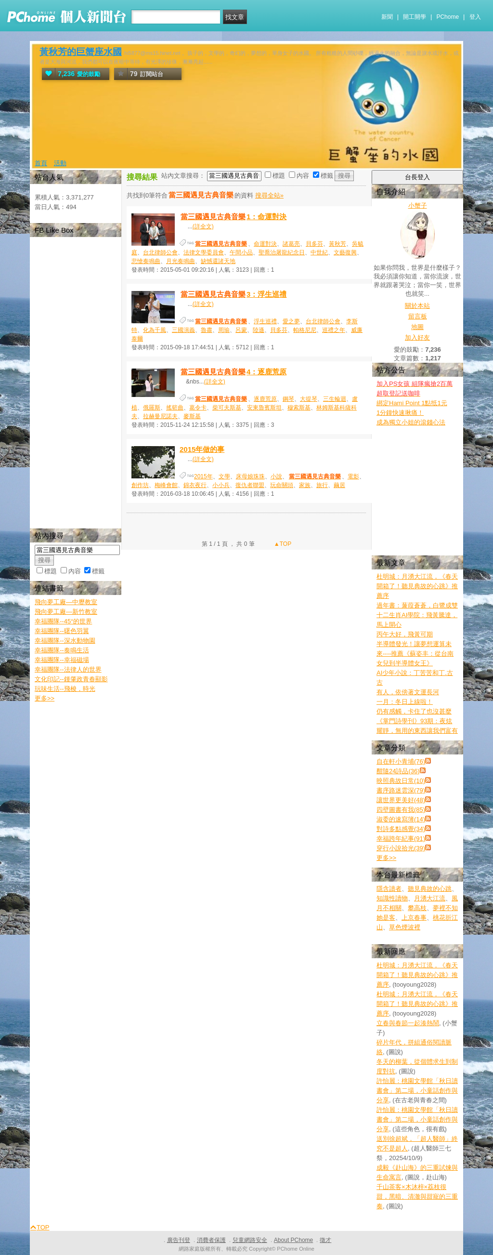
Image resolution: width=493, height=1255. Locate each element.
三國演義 (183, 330)
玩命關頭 (281, 485)
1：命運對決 (233, 216)
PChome (447, 16)
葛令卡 (198, 407)
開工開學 (414, 16)
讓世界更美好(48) (400, 800)
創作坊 (140, 485)
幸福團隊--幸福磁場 (62, 659)
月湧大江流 (429, 898)
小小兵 (221, 485)
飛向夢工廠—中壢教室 (66, 602)
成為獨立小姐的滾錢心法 (410, 422)
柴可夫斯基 (226, 407)
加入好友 (417, 337)
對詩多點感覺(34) (400, 828)
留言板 (417, 316)
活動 (60, 163)
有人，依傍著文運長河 (407, 692)
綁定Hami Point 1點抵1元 (411, 403)
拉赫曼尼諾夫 (160, 416)
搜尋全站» (269, 195)
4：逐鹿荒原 (233, 372)
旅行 (322, 485)
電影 (353, 476)
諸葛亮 (291, 243)
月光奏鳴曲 (180, 261)
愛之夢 (291, 321)
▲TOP (282, 544)
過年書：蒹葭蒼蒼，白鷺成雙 (417, 605)
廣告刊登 (178, 1240)
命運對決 (265, 243)
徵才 (325, 1240)
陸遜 (258, 330)
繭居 (339, 485)
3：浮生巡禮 (233, 294)
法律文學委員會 (203, 252)
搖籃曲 (174, 407)
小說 (276, 476)
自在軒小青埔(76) (400, 761)
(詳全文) (203, 226)
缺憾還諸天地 (218, 261)
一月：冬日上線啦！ (404, 701)
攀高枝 (417, 908)
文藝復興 (345, 252)
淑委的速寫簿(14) (400, 819)
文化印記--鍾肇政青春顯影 (71, 679)
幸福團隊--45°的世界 (63, 621)
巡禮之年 (333, 330)
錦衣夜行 (195, 485)
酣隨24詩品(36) (398, 771)
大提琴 (308, 399)
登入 (475, 16)
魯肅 (206, 330)
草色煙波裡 (404, 927)
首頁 (41, 163)
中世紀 (319, 252)
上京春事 (414, 917)
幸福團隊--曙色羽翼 (62, 630)
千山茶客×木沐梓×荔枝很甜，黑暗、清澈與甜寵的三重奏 (417, 1196)
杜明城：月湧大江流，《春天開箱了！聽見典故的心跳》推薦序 (417, 586)
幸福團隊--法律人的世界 (68, 669)
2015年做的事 (202, 449)
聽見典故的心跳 (430, 888)
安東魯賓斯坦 (264, 407)
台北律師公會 (160, 252)
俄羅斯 (151, 407)
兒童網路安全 (250, 1240)
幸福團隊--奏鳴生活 (62, 650)
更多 (386, 857)
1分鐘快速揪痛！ (400, 412)
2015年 (203, 476)
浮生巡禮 (265, 321)
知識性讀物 (392, 898)
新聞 (387, 16)
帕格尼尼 (304, 330)
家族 (305, 485)
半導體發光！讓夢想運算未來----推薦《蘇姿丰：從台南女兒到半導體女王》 (415, 653)
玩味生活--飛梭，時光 (65, 688)
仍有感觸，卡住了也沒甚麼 (414, 711)
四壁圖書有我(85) (400, 809)
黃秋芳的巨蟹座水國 (80, 52)
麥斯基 (192, 416)
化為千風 (154, 330)
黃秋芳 (337, 243)
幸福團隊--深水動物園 (65, 640)
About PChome (293, 1240)
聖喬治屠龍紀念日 (282, 252)
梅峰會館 (166, 485)
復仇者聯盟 (249, 485)
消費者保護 (211, 1240)
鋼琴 (288, 399)
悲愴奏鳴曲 (145, 261)
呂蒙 (241, 330)
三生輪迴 (334, 399)
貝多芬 (314, 243)
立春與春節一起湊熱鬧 (407, 1023)
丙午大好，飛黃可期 (404, 634)
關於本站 (417, 305)
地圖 (417, 326)
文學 (224, 476)
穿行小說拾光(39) (400, 848)
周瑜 (224, 330)
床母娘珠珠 (250, 476)
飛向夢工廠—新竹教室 (66, 611)
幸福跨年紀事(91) (400, 838)
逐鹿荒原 (265, 399)
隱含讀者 (389, 888)
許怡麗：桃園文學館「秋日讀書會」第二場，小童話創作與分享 (417, 1090)
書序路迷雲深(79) (400, 790)
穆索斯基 (299, 407)
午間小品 (241, 252)
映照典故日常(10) (400, 780)
